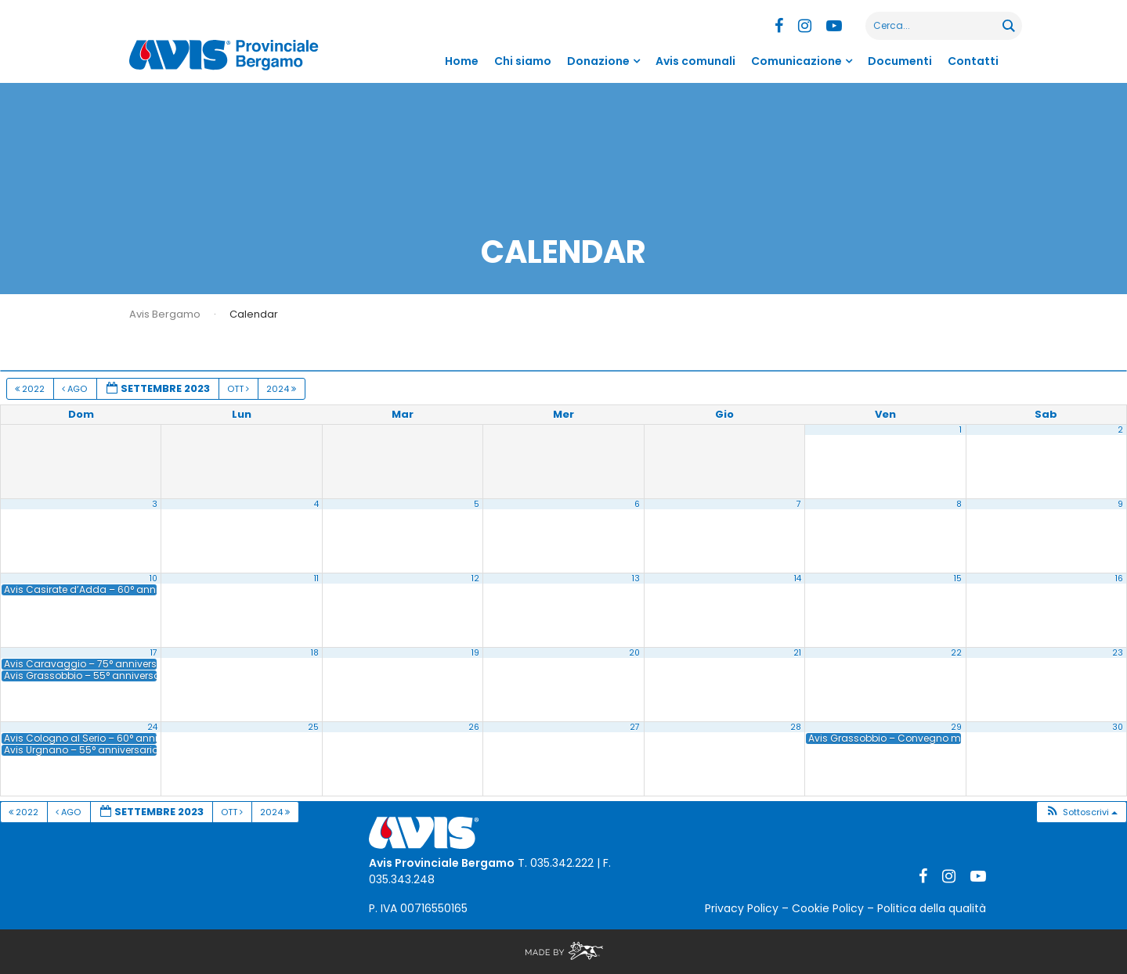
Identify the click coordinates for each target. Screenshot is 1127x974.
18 (315, 653)
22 (956, 653)
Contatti (973, 61)
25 (313, 727)
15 (958, 578)
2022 (31, 389)
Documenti (900, 61)
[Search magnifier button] (1008, 26)
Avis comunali (695, 61)
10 (153, 578)
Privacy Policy (741, 908)
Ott (239, 389)
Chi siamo (522, 61)
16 (1119, 578)
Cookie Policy (828, 908)
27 (635, 727)
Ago (75, 389)
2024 (282, 389)
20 (634, 653)
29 (956, 727)
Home (462, 61)
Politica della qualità (931, 908)
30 (1117, 727)
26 (473, 727)
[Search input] (934, 26)
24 (152, 727)
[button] (1081, 812)
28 (795, 727)
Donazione (598, 61)
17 (153, 653)
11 (316, 578)
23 (1117, 653)
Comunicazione (796, 61)
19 (475, 653)
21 (797, 653)
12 (475, 578)
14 (797, 578)
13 (636, 578)
